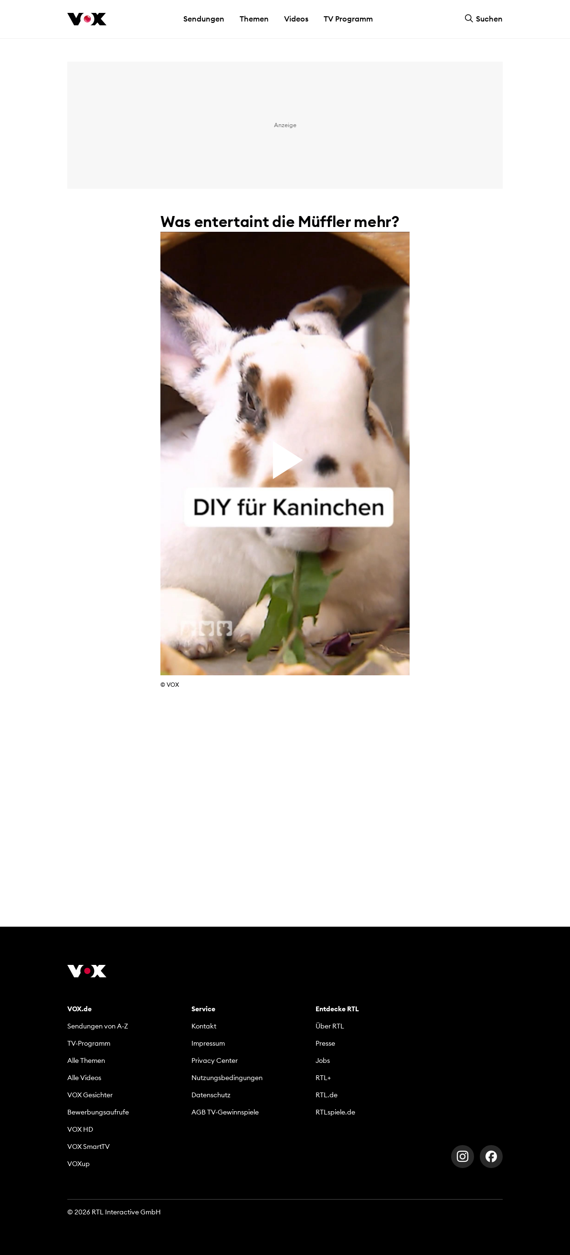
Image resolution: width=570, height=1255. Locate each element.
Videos (296, 18)
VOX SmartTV (88, 1146)
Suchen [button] (483, 18)
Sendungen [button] (203, 18)
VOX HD (80, 1129)
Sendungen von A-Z (97, 1026)
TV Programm (348, 18)
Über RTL (330, 1026)
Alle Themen (86, 1060)
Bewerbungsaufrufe (98, 1112)
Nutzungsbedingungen (227, 1077)
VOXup (78, 1163)
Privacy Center (214, 1060)
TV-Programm (88, 1043)
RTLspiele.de (335, 1112)
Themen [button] (254, 18)
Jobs (323, 1060)
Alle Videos (84, 1077)
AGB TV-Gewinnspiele (225, 1112)
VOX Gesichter (90, 1095)
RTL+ (323, 1077)
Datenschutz (211, 1095)
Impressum (208, 1043)
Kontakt (203, 1026)
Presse (325, 1043)
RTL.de (327, 1095)
